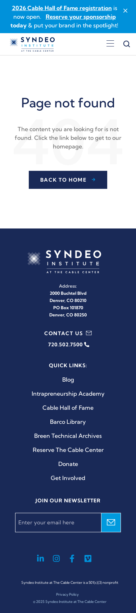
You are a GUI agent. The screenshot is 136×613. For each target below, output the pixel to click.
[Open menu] (110, 44)
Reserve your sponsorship (81, 16)
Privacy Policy (67, 594)
